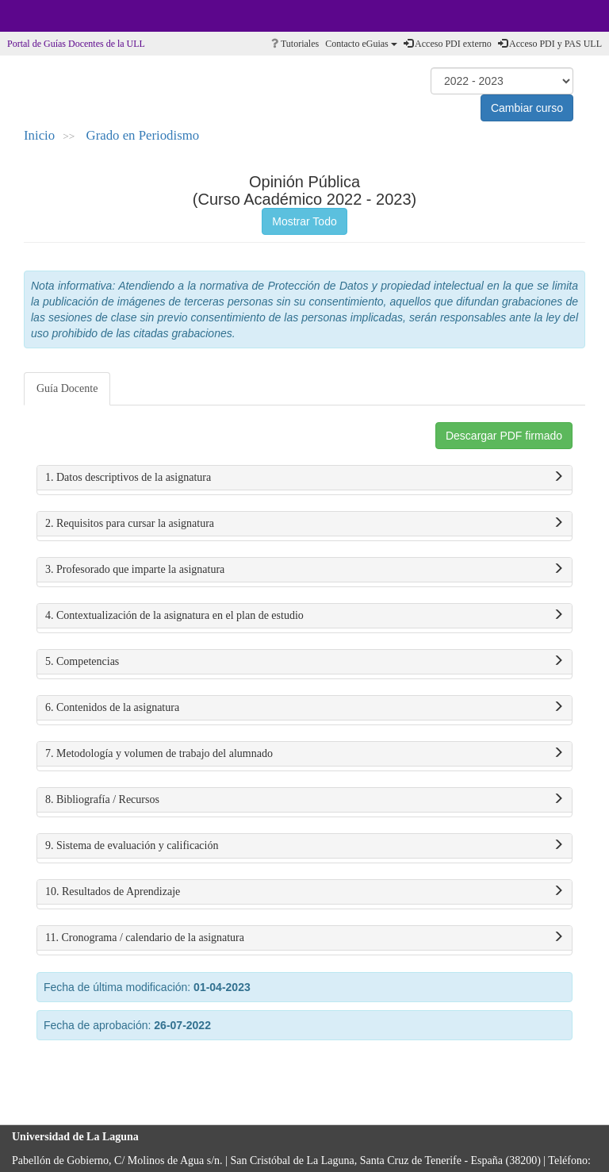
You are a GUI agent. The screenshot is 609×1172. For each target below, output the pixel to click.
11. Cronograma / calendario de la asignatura (304, 938)
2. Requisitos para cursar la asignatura (304, 524)
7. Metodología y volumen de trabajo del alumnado (304, 754)
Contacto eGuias (361, 43)
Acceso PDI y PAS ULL (550, 43)
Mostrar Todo (304, 221)
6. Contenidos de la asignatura (304, 708)
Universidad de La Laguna (55, 15)
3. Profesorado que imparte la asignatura (304, 570)
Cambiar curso (527, 108)
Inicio (39, 135)
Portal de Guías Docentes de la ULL (76, 43)
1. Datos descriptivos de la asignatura (304, 478)
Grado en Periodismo (143, 135)
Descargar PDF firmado (504, 435)
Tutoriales (295, 43)
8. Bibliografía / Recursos (304, 800)
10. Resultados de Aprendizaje (304, 892)
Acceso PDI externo (448, 43)
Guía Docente (67, 388)
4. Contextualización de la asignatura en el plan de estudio (304, 616)
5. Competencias (304, 662)
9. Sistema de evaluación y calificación (304, 846)
